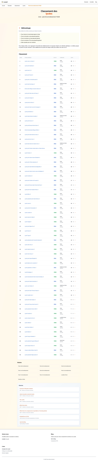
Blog (96, 2)
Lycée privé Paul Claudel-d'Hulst (31, 189)
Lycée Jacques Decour (30, 345)
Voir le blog (53, 438)
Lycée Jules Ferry (29, 244)
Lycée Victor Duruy (29, 253)
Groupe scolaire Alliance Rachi (31, 350)
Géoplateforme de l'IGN (24, 416)
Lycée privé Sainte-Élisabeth (31, 258)
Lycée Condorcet (28, 175)
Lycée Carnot (28, 203)
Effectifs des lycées (23, 405)
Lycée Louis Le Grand (29, 61)
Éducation (86, 2)
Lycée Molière (28, 331)
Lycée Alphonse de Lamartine (31, 263)
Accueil (3, 5)
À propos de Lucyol (6, 448)
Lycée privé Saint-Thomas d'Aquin (32, 290)
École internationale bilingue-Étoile (32, 130)
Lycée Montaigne (28, 272)
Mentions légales (5, 453)
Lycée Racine (28, 230)
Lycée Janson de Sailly (30, 217)
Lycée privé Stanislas (29, 65)
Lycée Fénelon (28, 152)
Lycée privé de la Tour (29, 139)
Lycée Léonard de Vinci (30, 318)
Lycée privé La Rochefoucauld (31, 79)
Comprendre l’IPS (54, 440)
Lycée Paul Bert (28, 313)
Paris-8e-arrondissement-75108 (35, 5)
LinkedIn (5, 439)
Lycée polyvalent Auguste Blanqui (32, 341)
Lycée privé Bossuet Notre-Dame (32, 125)
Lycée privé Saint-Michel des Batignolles (33, 166)
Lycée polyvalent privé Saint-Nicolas (32, 198)
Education (10, 5)
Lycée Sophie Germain (30, 249)
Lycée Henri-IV (28, 70)
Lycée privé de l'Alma (29, 102)
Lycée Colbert (28, 322)
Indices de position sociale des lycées (27, 394)
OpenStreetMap (23, 422)
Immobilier (92, 2)
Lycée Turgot (28, 235)
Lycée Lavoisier (28, 212)
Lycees (24, 5)
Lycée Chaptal (28, 221)
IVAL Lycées (22, 399)
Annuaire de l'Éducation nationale (26, 388)
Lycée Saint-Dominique (30, 84)
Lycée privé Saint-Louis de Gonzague (32, 107)
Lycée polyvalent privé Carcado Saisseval (33, 240)
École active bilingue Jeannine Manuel (33, 88)
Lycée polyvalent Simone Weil (31, 308)
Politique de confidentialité (7, 450)
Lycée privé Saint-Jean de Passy (31, 93)
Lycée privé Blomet (29, 111)
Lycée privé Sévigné (29, 97)
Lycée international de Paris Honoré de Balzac (34, 276)
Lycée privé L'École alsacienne (31, 162)
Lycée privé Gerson (29, 120)
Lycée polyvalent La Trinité (30, 267)
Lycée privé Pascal (29, 74)
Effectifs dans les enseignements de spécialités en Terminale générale (33, 410)
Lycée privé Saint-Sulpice (30, 299)
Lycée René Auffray (29, 327)
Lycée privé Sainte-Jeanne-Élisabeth (32, 157)
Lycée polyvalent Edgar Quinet (31, 354)
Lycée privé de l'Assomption (30, 207)
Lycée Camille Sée (29, 295)
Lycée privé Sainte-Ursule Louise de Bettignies (34, 171)
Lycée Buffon (28, 194)
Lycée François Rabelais (30, 336)
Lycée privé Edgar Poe (29, 226)
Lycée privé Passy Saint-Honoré (31, 304)
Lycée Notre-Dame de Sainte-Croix (32, 143)
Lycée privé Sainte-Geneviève (31, 281)
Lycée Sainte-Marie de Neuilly (31, 116)
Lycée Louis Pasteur (29, 285)
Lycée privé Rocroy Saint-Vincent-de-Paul (33, 185)
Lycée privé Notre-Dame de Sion (31, 134)
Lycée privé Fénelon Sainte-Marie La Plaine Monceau (35, 148)
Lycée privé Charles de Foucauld (31, 180)
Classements (17, 5)
